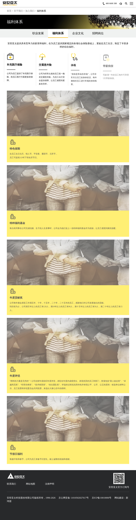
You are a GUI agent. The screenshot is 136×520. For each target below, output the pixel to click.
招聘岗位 (98, 33)
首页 (9, 11)
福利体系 (58, 35)
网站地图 (30, 484)
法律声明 (49, 484)
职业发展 (38, 33)
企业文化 (78, 33)
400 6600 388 (111, 3)
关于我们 (18, 11)
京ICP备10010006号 (101, 498)
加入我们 (29, 11)
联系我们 (11, 484)
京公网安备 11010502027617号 (74, 498)
